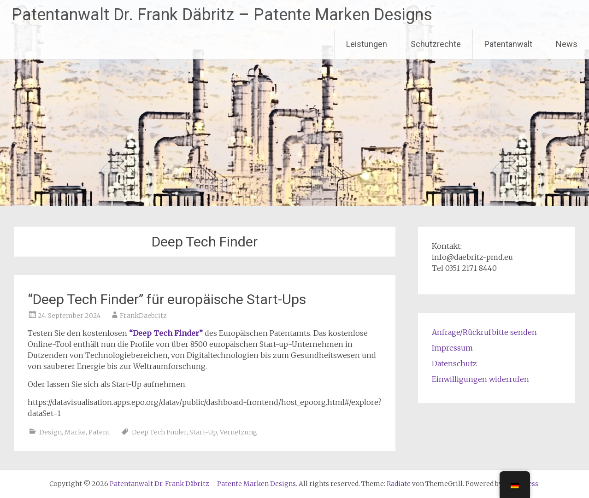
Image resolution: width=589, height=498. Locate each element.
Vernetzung (238, 432)
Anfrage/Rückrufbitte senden (484, 332)
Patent (99, 432)
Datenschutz (454, 363)
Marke (75, 432)
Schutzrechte (436, 44)
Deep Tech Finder (159, 432)
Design (50, 432)
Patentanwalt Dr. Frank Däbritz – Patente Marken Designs (222, 14)
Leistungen (366, 44)
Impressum (452, 347)
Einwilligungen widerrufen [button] (480, 379)
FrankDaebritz (143, 315)
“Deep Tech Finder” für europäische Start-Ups (167, 299)
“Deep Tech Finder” (166, 333)
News (566, 44)
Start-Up (203, 432)
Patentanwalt (508, 44)
